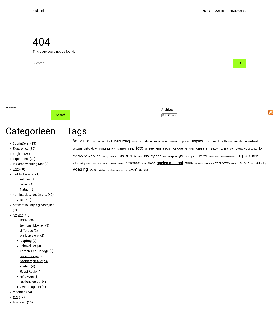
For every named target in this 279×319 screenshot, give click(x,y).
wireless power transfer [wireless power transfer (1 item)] (117, 170)
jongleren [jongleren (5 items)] (202, 148)
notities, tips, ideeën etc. (30, 194)
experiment (21, 159)
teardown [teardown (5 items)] (222, 163)
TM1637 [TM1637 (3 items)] (243, 163)
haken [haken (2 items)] (166, 148)
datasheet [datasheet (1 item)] (173, 142)
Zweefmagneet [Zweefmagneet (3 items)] (138, 169)
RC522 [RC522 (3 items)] (203, 156)
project (18, 215)
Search (61, 115)
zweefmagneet (30, 287)
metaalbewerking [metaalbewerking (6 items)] (87, 156)
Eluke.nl (38, 11)
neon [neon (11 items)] (123, 155)
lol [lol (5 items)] (261, 148)
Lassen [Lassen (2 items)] (215, 148)
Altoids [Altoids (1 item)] (101, 142)
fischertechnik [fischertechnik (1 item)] (120, 149)
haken (24, 184)
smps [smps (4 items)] (151, 163)
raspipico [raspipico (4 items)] (190, 156)
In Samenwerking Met (28, 164)
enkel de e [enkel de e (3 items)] (90, 148)
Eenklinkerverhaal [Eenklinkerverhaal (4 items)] (245, 141)
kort (16, 169)
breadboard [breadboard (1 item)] (136, 142)
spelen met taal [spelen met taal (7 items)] (170, 163)
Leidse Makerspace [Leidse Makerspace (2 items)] (246, 148)
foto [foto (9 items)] (139, 148)
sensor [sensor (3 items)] (97, 163)
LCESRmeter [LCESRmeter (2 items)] (227, 148)
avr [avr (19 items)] (109, 141)
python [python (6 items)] (156, 156)
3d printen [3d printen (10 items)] (82, 141)
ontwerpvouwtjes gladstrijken (33, 205)
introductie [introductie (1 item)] (189, 149)
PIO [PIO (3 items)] (146, 156)
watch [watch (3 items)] (93, 169)
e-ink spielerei (30, 235)
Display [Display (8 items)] (196, 141)
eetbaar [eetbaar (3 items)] (77, 148)
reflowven (27, 276)
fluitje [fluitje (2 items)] (131, 148)
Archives (167, 109)
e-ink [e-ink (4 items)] (216, 141)
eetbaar (25, 179)
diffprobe (26, 230)
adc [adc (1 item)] (94, 142)
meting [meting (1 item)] (105, 157)
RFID (23, 200)
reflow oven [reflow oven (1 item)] (214, 157)
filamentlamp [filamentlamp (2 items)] (105, 148)
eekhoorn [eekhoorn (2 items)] (227, 141)
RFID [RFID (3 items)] (255, 156)
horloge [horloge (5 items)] (177, 148)
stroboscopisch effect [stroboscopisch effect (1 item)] (204, 163)
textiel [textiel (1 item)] (234, 163)
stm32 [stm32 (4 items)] (189, 163)
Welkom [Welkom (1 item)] (102, 170)
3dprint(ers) (21, 143)
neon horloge (29, 256)
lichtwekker (28, 246)
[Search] (239, 63)
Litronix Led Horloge (34, 251)
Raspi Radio (28, 271)
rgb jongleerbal (30, 281)
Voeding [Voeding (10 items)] (80, 169)
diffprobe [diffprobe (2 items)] (184, 141)
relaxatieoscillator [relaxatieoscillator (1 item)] (227, 157)
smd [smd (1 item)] (144, 163)
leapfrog (26, 241)
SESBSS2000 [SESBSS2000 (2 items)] (133, 163)
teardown (19, 302)
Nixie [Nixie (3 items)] (133, 156)
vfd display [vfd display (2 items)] (260, 163)
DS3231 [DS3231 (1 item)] (208, 142)
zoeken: (11, 107)
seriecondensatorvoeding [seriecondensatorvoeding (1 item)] (113, 163)
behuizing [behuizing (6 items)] (122, 141)
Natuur (25, 189)
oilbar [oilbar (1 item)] (140, 157)
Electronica (21, 148)
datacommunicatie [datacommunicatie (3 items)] (155, 141)
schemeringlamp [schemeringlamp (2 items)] (82, 163)
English (18, 154)
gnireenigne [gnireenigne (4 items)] (153, 148)
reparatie (19, 292)
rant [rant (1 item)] (165, 157)
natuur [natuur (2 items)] (113, 156)
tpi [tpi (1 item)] (252, 163)
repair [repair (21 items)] (244, 156)
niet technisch (23, 174)
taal (15, 297)
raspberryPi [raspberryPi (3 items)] (175, 156)
